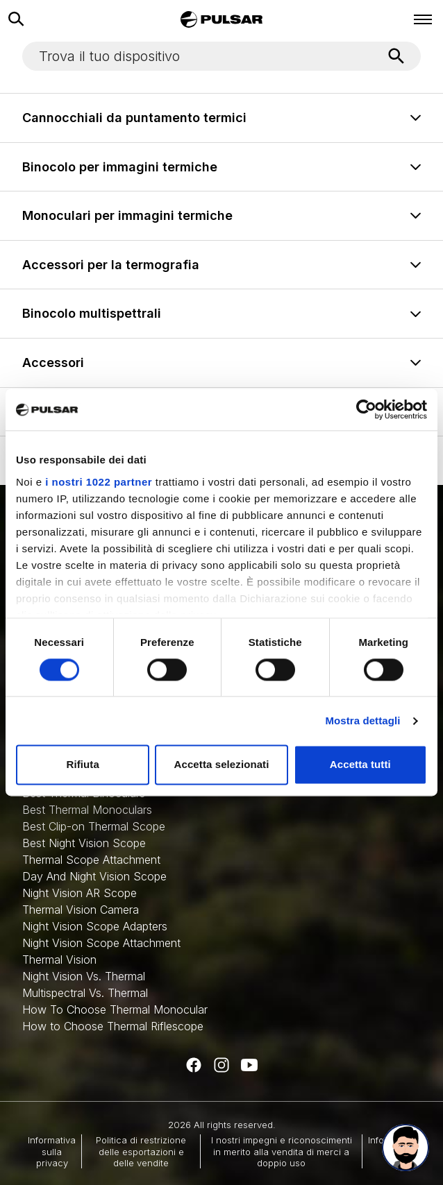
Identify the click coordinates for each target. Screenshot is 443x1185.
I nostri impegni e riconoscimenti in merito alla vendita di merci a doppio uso (281, 1151)
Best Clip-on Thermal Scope (93, 826)
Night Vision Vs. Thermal (83, 976)
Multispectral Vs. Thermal (85, 993)
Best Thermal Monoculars (87, 810)
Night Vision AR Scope (79, 893)
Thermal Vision (59, 959)
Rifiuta (82, 765)
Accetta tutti (360, 765)
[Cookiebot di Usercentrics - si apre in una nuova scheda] (366, 409)
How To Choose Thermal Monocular (115, 1009)
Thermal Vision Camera (80, 910)
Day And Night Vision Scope (94, 876)
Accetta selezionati (221, 765)
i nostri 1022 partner (98, 482)
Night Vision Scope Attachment (101, 943)
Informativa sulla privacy (52, 1151)
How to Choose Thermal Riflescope (112, 1026)
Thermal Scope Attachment (91, 860)
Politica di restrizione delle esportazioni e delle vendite (141, 1151)
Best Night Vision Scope (84, 843)
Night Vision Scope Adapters (94, 926)
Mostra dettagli (362, 720)
